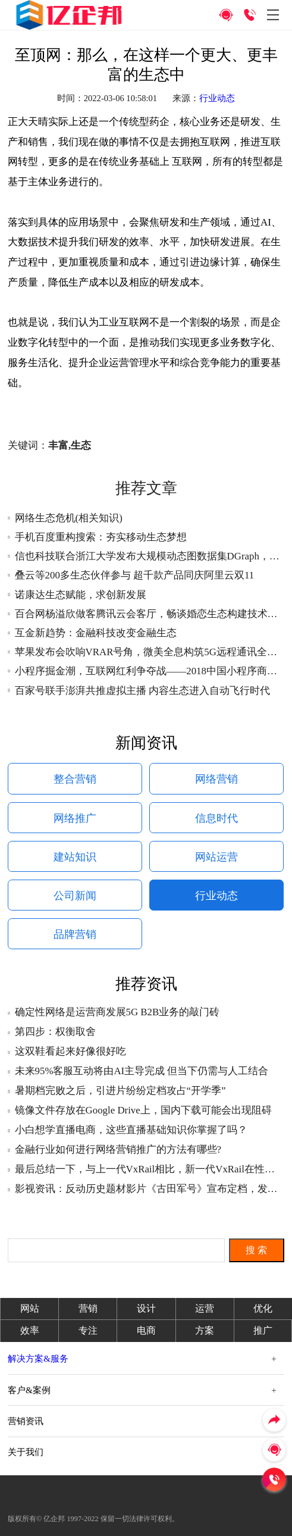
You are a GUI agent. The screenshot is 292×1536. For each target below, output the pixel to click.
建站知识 (75, 857)
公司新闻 (75, 896)
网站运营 (216, 857)
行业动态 (217, 98)
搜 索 (256, 1250)
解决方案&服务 (38, 1358)
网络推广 (75, 818)
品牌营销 (75, 934)
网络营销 (216, 779)
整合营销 (75, 779)
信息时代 (216, 818)
